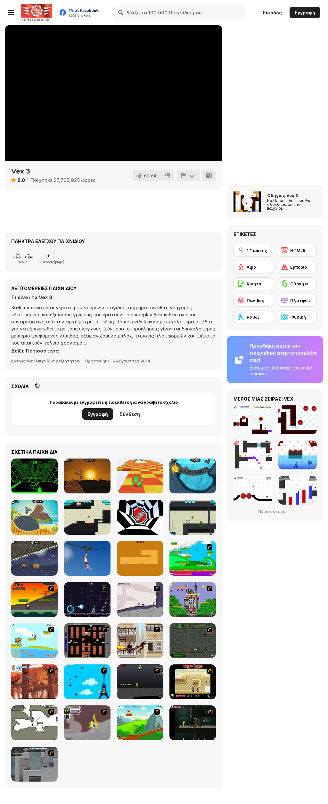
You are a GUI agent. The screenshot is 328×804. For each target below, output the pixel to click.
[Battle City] (87, 640)
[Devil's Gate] (140, 558)
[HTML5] (297, 250)
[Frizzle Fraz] (140, 722)
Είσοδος (272, 12)
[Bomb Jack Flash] (192, 599)
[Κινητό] (253, 283)
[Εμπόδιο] (297, 267)
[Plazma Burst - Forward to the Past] (34, 764)
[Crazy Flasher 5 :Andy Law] (192, 722)
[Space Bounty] (192, 640)
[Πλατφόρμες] (297, 300)
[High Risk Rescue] (140, 640)
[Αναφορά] (188, 175)
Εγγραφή (305, 12)
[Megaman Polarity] (87, 599)
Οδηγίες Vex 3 (282, 195)
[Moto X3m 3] (34, 517)
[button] (35, 350)
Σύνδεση (129, 414)
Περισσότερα (275, 511)
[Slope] (34, 476)
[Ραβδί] (253, 317)
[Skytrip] (140, 476)
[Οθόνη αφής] (297, 283)
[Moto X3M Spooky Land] (34, 558)
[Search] (121, 12)
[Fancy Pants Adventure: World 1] (140, 599)
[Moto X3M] (87, 476)
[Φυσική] (297, 317)
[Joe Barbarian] (34, 599)
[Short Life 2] (87, 558)
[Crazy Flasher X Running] (140, 681)
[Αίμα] (253, 267)
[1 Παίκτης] (253, 250)
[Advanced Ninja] (34, 722)
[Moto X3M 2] (192, 476)
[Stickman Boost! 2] (192, 517)
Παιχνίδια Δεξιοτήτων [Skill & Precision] (57, 360)
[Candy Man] (192, 558)
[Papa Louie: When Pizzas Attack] (192, 681)
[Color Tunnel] (140, 517)
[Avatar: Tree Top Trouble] (34, 681)
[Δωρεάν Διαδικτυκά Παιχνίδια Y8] (36, 12)
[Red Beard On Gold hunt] (34, 640)
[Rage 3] (87, 722)
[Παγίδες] (253, 300)
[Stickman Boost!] (87, 517)
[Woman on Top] (87, 681)
